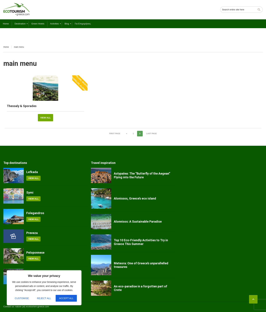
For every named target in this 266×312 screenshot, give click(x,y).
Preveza (32, 233)
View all (45, 117)
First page (114, 134)
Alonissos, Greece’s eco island (135, 198)
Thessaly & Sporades (21, 106)
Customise (22, 298)
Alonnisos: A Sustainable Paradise (138, 221)
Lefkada (32, 172)
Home (6, 47)
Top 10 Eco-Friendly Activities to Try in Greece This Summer (141, 242)
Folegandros (35, 213)
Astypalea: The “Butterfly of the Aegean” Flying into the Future (142, 175)
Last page (151, 134)
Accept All (66, 298)
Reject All (44, 298)
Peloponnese (35, 252)
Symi (29, 192)
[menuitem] (6, 23)
